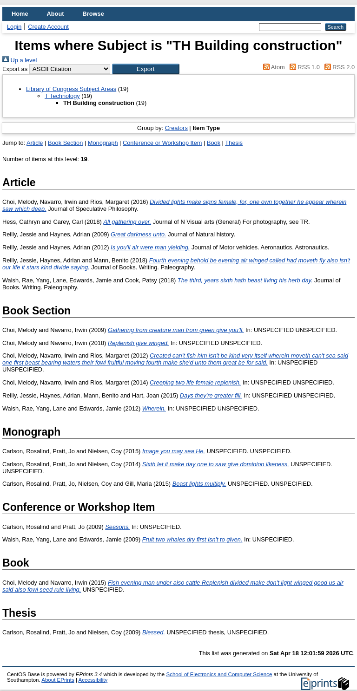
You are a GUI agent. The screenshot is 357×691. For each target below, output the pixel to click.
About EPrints (57, 680)
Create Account (48, 26)
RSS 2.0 (338, 67)
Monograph (103, 142)
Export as (14, 68)
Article (34, 142)
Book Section (65, 142)
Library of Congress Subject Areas (71, 88)
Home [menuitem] (20, 13)
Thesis (234, 142)
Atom (272, 67)
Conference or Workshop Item (162, 142)
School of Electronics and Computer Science (219, 674)
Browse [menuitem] (93, 13)
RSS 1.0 (303, 67)
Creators (176, 127)
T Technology (62, 95)
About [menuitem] (55, 13)
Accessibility (92, 680)
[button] (145, 69)
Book (213, 142)
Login (14, 26)
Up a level (19, 60)
